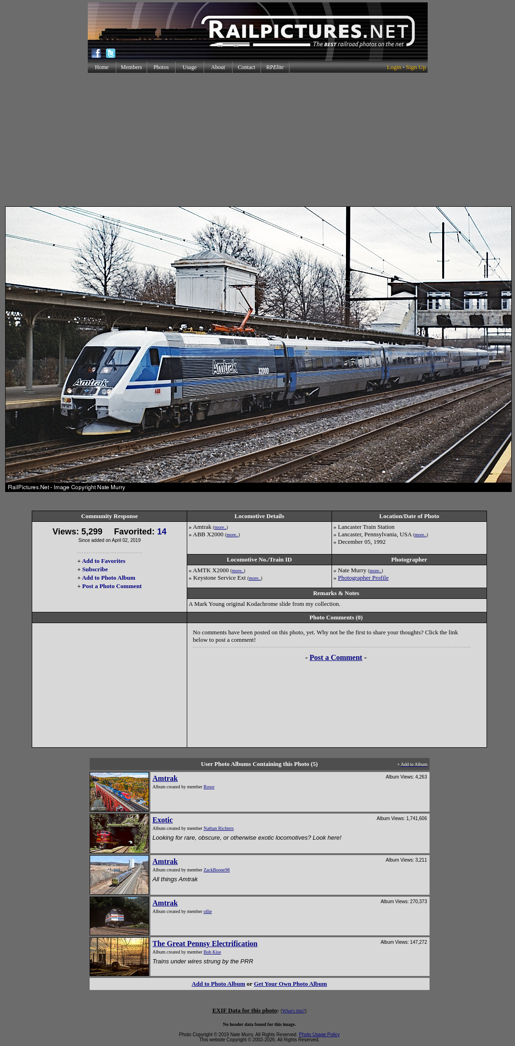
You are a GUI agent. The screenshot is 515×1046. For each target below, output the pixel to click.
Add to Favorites (103, 560)
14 (161, 531)
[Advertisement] (257, 139)
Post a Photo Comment (111, 586)
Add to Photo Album (108, 577)
